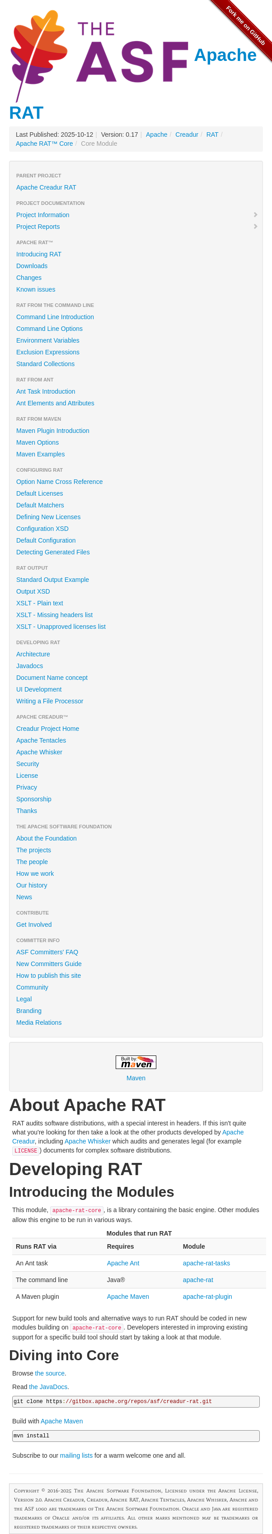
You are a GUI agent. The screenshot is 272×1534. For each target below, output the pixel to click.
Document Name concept (52, 677)
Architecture (33, 654)
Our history (31, 885)
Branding (29, 1010)
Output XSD (33, 591)
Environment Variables (48, 340)
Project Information (137, 214)
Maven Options (37, 442)
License (27, 775)
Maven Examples (40, 454)
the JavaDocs (48, 1386)
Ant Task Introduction (45, 391)
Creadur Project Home (47, 728)
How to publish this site (48, 975)
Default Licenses (39, 493)
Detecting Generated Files (53, 552)
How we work (35, 873)
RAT (212, 134)
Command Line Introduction (55, 317)
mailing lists (76, 1455)
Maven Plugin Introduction (52, 430)
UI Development (38, 689)
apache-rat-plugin (207, 1296)
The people (32, 861)
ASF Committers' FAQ (47, 952)
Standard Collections (45, 363)
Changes (29, 277)
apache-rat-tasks (206, 1263)
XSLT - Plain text (39, 603)
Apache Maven (128, 1296)
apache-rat (198, 1279)
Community (32, 987)
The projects (33, 850)
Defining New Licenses (48, 517)
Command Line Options (49, 328)
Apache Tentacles (41, 740)
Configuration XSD (42, 528)
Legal (24, 999)
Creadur (186, 134)
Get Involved (34, 924)
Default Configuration (46, 540)
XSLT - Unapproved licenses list (61, 626)
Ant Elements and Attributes (55, 403)
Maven (136, 1068)
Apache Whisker (39, 752)
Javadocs (29, 665)
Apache (156, 134)
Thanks (26, 810)
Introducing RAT (38, 254)
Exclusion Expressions (48, 352)
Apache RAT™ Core (44, 143)
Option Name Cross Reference (59, 481)
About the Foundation (46, 838)
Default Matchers (40, 505)
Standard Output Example (52, 579)
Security (27, 763)
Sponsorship (34, 799)
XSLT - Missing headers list (54, 614)
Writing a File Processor (49, 701)
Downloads (31, 266)
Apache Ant (123, 1263)
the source (50, 1373)
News (24, 897)
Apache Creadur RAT (46, 187)
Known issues (35, 289)
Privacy (26, 787)
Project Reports (137, 226)
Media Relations (38, 1022)
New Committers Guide (49, 963)
